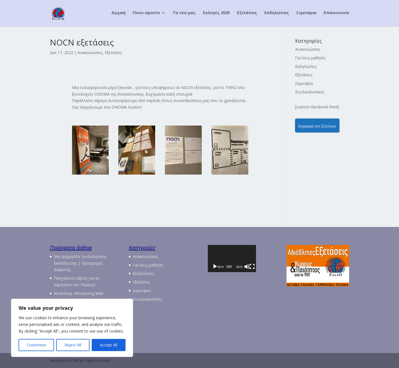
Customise (36, 344)
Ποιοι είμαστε (146, 14)
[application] (239, 262)
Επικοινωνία (336, 14)
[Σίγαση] (256, 274)
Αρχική (118, 14)
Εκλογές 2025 (216, 14)
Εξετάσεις (247, 14)
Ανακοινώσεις (90, 52)
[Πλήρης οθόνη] (264, 274)
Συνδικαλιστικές (309, 91)
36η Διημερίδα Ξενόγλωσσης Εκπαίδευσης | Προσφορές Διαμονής (80, 263)
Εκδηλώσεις (276, 14)
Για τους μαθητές (310, 57)
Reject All (73, 344)
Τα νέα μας (184, 14)
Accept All (108, 344)
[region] (72, 328)
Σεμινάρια (306, 14)
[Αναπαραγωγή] (215, 274)
